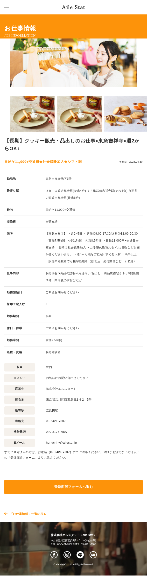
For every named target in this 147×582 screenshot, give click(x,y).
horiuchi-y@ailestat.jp (61, 442)
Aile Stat (73, 7)
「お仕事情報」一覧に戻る (28, 514)
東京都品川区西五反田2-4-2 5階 (69, 399)
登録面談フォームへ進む (73, 487)
